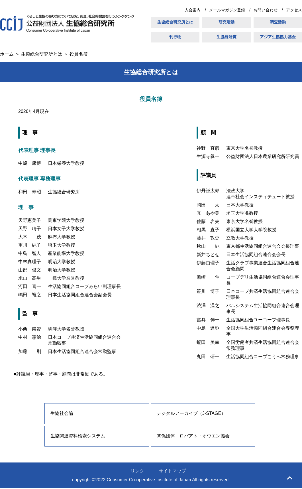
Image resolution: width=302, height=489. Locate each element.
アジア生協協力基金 (278, 37)
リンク (137, 470)
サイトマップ (172, 470)
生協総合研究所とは (175, 22)
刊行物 (175, 37)
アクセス (294, 10)
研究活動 (226, 22)
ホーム (7, 54)
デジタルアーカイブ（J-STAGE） (191, 413)
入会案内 (193, 10)
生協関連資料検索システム (77, 435)
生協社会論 (61, 413)
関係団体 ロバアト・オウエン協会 (193, 435)
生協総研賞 (226, 37)
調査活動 (278, 22)
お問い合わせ (265, 10)
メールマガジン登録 (227, 10)
